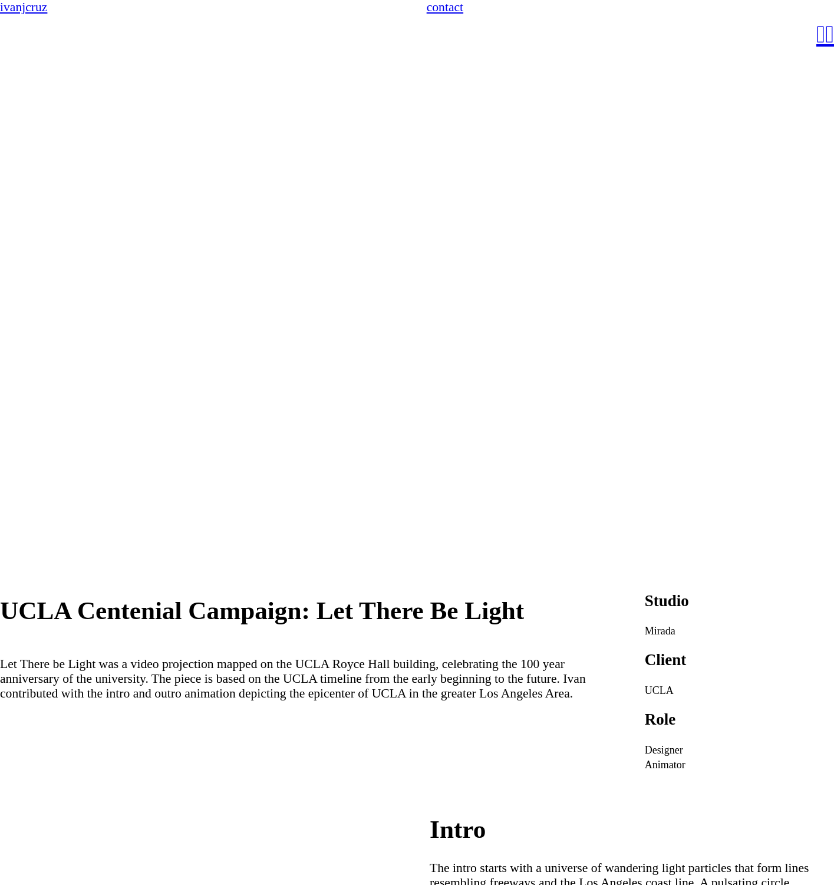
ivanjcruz (23, 7)
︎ (829, 34)
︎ (820, 34)
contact (445, 7)
